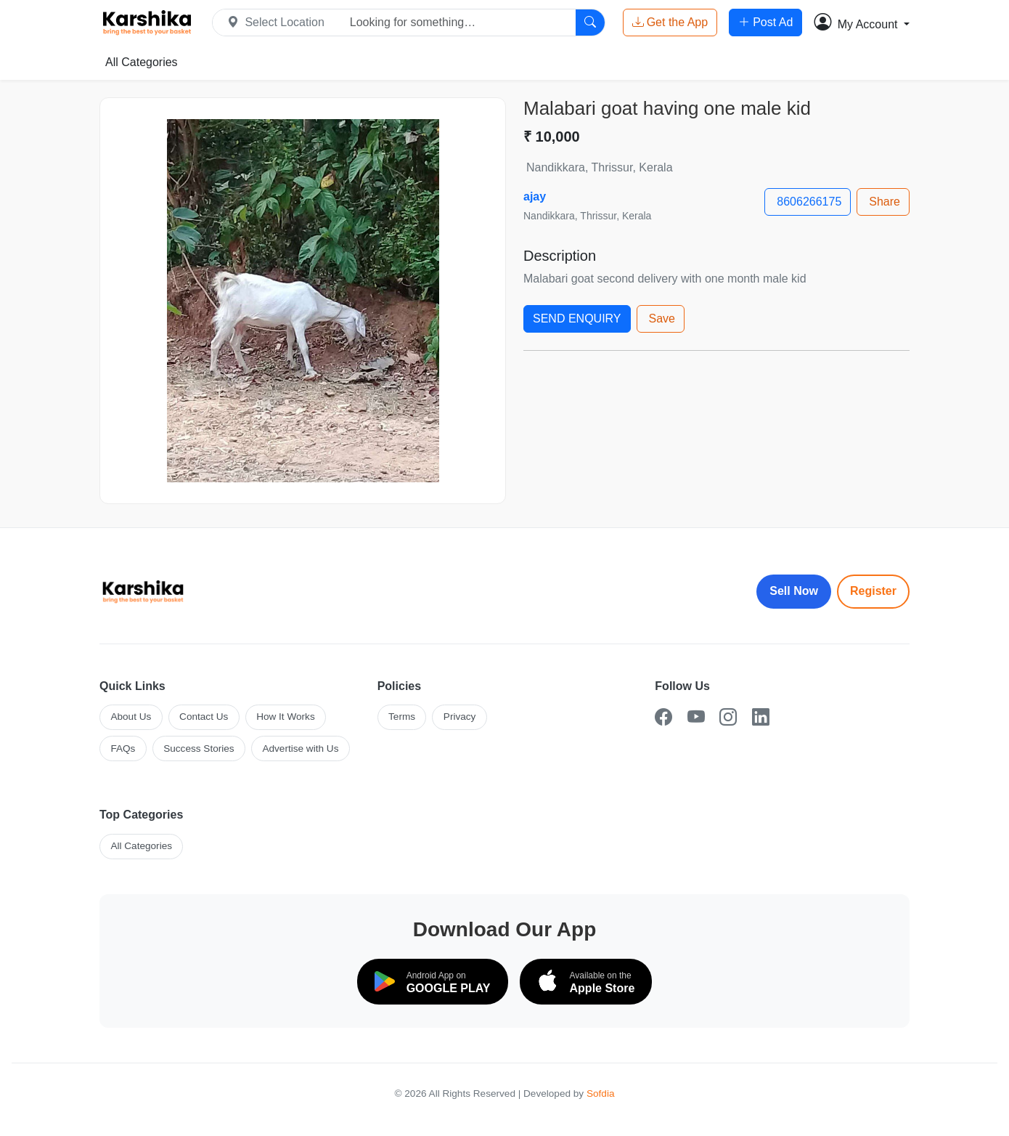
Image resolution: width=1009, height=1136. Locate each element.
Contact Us (203, 716)
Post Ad (765, 22)
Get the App (670, 22)
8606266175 (809, 201)
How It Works (285, 716)
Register (873, 591)
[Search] (590, 22)
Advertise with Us (300, 748)
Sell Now (793, 591)
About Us (130, 716)
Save (662, 318)
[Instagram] (728, 717)
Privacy (460, 716)
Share (884, 201)
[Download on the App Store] (586, 981)
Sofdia (601, 1093)
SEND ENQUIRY (577, 318)
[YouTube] (696, 717)
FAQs (122, 748)
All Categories (141, 62)
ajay (534, 196)
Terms (401, 716)
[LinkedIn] (760, 717)
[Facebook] (663, 717)
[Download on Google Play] (432, 981)
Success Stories (198, 748)
